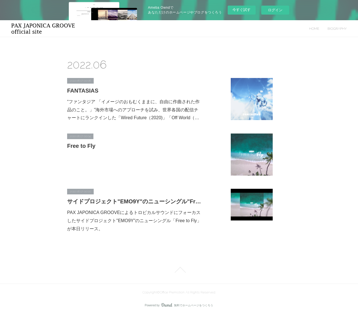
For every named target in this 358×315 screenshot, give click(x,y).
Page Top (179, 270)
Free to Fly (81, 146)
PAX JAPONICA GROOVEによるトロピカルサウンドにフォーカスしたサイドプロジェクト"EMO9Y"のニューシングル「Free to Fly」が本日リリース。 (134, 220)
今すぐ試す (241, 10)
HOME (314, 29)
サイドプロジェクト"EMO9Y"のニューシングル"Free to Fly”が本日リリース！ (134, 201)
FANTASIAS (82, 91)
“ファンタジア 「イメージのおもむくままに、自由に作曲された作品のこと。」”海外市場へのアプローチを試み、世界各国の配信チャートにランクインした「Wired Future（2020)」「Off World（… (133, 109)
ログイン (275, 10)
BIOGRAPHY (337, 29)
